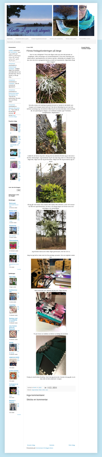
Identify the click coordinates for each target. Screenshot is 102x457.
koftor (43, 389)
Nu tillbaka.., (12, 321)
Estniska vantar (18, 244)
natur (47, 389)
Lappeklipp (12, 305)
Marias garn (12, 203)
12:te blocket (18, 375)
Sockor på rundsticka (56, 39)
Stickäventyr (12, 225)
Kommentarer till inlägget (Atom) (44, 448)
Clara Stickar (12, 254)
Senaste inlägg (31, 445)
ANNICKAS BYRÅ (14, 357)
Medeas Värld (13, 211)
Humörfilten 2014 (84, 39)
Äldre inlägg (72, 445)
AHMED (11, 50)
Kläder (40, 389)
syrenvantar (13, 52)
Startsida (10, 39)
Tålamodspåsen (13, 240)
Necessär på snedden (14, 42)
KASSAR (18, 405)
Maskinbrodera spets (22, 39)
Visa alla (19, 269)
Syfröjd (11, 342)
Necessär (18, 308)
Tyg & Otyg (12, 276)
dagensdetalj (35, 389)
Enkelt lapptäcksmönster (39, 39)
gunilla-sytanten (13, 370)
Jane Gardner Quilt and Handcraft (13, 327)
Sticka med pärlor (71, 39)
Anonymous (12, 63)
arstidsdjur (11, 83)
